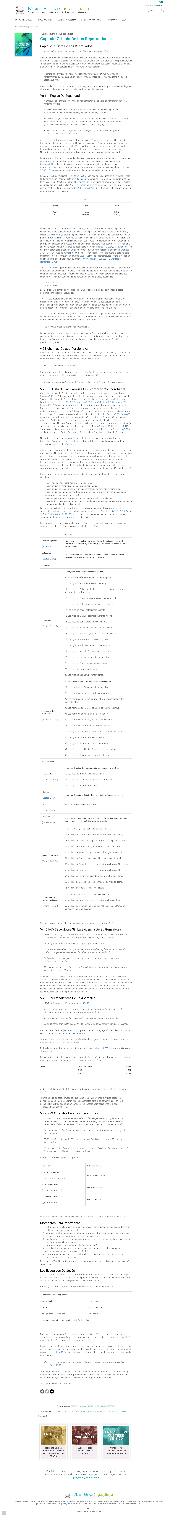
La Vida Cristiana (93, 20)
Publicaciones (45, 20)
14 (106, 402)
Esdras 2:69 (46, 1166)
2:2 (109, 402)
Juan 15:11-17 (51, 1277)
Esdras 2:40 (48, 797)
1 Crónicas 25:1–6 (84, 182)
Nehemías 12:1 (83, 402)
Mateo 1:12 (121, 402)
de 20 (71, 249)
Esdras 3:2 (64, 402)
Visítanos (112, 20)
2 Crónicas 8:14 (116, 258)
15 (123, 511)
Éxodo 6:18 (107, 237)
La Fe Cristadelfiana (68, 20)
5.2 (73, 402)
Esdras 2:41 (48, 810)
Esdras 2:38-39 (50, 779)
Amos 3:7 (93, 375)
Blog (124, 20)
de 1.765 (104, 1048)
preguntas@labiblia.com (67, 1504)
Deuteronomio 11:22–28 (59, 514)
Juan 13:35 (56, 1365)
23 (113, 402)
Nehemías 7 (69, 534)
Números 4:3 (100, 246)
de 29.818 (74, 1042)
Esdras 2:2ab (49, 558)
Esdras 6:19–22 (75, 432)
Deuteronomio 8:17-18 (115, 1216)
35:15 (98, 188)
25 (114, 246)
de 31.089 (80, 1033)
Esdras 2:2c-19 (50, 626)
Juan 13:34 (61, 1352)
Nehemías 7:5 (120, 429)
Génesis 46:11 (54, 234)
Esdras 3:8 (111, 414)
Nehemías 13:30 (48, 261)
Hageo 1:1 (96, 402)
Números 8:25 (77, 255)
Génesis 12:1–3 (113, 511)
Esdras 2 (65, 63)
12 (103, 402)
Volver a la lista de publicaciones (26, 27)
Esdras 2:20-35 (50, 719)
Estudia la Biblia (24, 20)
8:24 (110, 246)
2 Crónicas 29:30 (86, 188)
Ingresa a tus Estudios (152, 5)
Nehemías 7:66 (71, 1030)
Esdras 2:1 (48, 546)
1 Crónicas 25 (79, 176)
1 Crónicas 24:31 (89, 258)
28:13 (101, 258)
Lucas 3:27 (45, 405)
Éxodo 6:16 (67, 234)
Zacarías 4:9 (123, 414)
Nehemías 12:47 (119, 426)
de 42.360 (84, 1003)
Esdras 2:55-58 (50, 906)
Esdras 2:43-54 (50, 861)
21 (106, 258)
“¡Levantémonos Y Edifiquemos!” (57, 33)
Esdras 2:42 (48, 822)
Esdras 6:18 (104, 426)
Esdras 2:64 (67, 1039)
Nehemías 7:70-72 (94, 1166)
